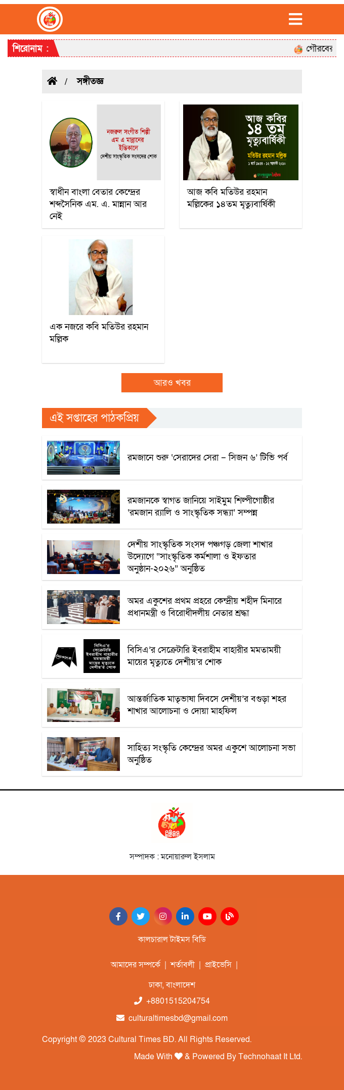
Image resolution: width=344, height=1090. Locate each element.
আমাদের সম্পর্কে (135, 964)
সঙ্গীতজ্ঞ (90, 81)
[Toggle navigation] (295, 19)
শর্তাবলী (182, 964)
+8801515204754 (172, 1001)
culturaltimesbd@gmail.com (172, 1018)
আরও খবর (172, 383)
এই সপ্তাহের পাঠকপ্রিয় (94, 418)
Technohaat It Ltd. (270, 1056)
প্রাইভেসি (218, 964)
